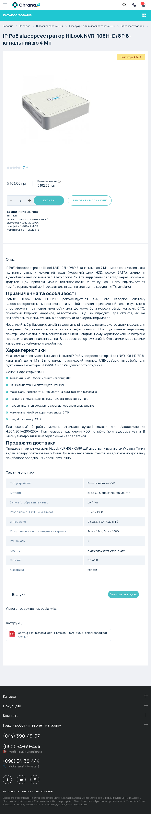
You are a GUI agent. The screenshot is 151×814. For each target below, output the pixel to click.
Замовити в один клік (90, 200)
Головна (11, 26)
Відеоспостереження (52, 26)
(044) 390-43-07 (21, 735)
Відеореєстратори (135, 26)
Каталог (27, 26)
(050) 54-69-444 (21, 746)
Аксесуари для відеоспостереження (95, 26)
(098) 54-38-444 (21, 761)
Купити (49, 200)
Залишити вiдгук (123, 594)
